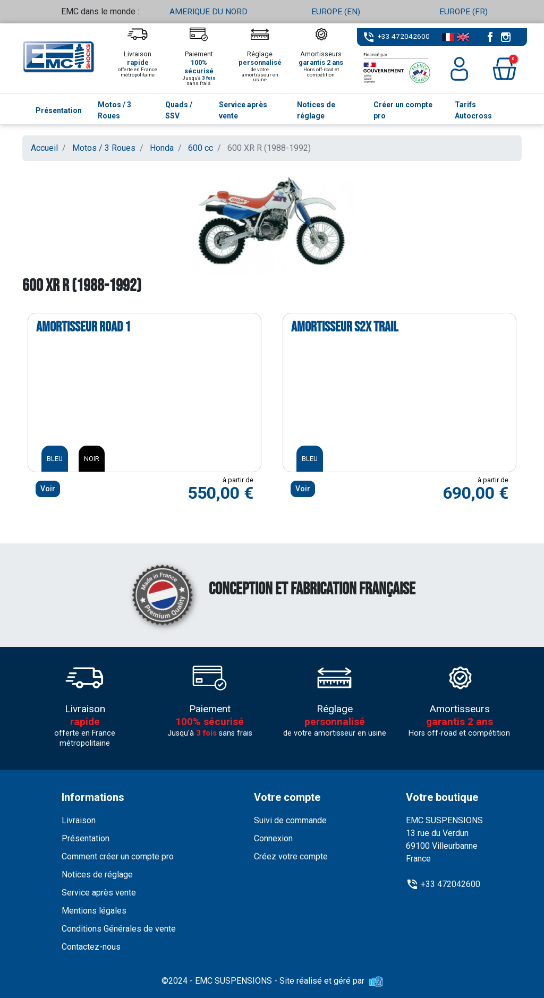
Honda (162, 148)
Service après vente (99, 893)
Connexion (273, 838)
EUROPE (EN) (336, 11)
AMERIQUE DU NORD (208, 11)
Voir (47, 488)
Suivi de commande (290, 820)
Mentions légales (94, 911)
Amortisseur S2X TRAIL (344, 326)
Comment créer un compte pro (118, 856)
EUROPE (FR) (463, 11)
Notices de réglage (97, 874)
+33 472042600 (404, 36)
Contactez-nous (91, 947)
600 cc (200, 148)
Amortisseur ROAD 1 (83, 326)
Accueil (44, 148)
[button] (504, 69)
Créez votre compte (291, 856)
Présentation (85, 838)
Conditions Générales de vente (119, 929)
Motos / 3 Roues (103, 148)
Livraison (79, 820)
